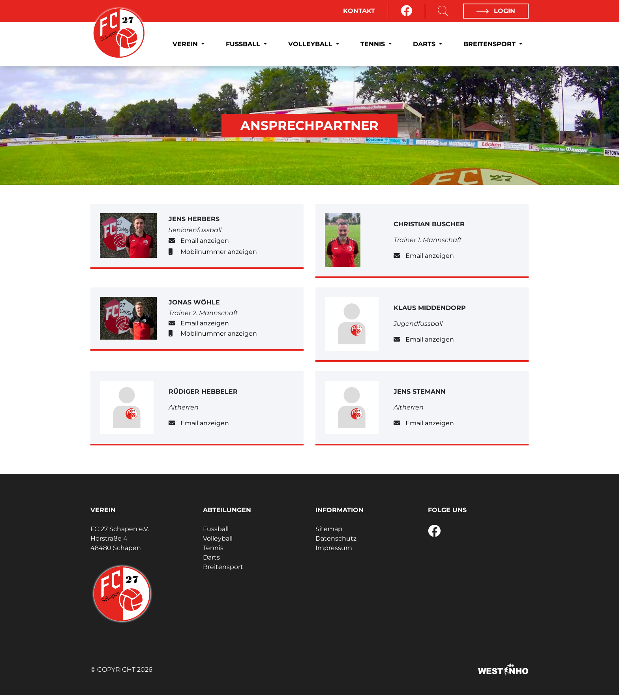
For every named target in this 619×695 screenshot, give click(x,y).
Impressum (333, 548)
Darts (425, 44)
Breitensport (490, 44)
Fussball (244, 44)
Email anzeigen (204, 240)
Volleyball (311, 44)
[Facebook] (406, 11)
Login (495, 11)
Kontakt (359, 11)
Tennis (373, 44)
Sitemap (328, 529)
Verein (186, 44)
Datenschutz (335, 538)
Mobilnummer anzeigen (218, 251)
